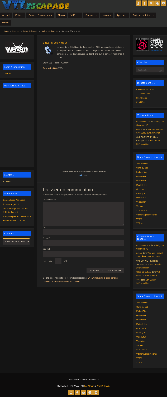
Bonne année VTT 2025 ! (14, 220)
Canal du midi (142, 168)
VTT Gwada (141, 210)
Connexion (7, 73)
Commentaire (49, 200)
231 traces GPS (143, 94)
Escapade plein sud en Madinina (17, 216)
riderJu (139, 129)
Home (6, 31)
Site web (46, 249)
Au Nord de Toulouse (50, 31)
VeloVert (140, 206)
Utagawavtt (141, 198)
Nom (45, 227)
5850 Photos (141, 98)
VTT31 (139, 219)
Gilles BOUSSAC (143, 272)
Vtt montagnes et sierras (146, 215)
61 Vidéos (140, 102)
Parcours (15, 31)
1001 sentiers (142, 163)
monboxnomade (143, 121)
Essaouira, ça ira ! (11, 204)
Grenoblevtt (141, 176)
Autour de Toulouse (30, 31)
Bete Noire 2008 (50, 68)
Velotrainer (141, 202)
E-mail (46, 238)
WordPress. (103, 386)
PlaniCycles (141, 193)
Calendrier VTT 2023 (145, 89)
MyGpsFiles (141, 185)
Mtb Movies (141, 180)
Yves (138, 280)
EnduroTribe (141, 172)
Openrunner (141, 189)
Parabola (89, 386)
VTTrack (140, 223)
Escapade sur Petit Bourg (14, 200)
